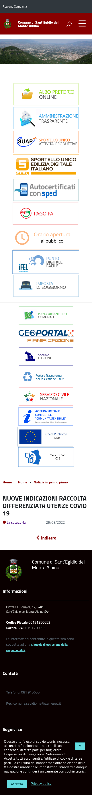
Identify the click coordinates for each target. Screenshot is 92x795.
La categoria (16, 522)
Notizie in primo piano (50, 482)
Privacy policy (41, 783)
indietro (46, 537)
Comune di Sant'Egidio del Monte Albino (38, 24)
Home (7, 482)
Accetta (17, 784)
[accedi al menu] (82, 23)
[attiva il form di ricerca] (69, 24)
